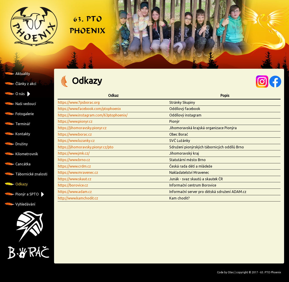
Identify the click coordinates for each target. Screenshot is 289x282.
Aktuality (17, 74)
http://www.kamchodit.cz (78, 198)
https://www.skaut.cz (74, 179)
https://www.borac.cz (75, 134)
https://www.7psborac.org (79, 102)
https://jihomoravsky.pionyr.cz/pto (85, 147)
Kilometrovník (21, 154)
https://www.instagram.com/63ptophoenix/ (93, 115)
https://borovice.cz (73, 185)
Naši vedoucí (20, 104)
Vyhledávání (20, 204)
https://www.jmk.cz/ (74, 153)
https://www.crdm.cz (74, 166)
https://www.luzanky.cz (76, 141)
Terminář (17, 124)
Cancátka (18, 164)
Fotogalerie (19, 114)
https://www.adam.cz (75, 192)
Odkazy (16, 184)
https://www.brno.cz (74, 160)
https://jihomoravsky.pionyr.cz (82, 128)
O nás (15, 94)
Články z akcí (20, 84)
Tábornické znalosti (26, 174)
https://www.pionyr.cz (75, 121)
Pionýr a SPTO (22, 194)
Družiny (16, 144)
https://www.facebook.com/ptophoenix (89, 109)
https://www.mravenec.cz (78, 172)
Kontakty (17, 134)
